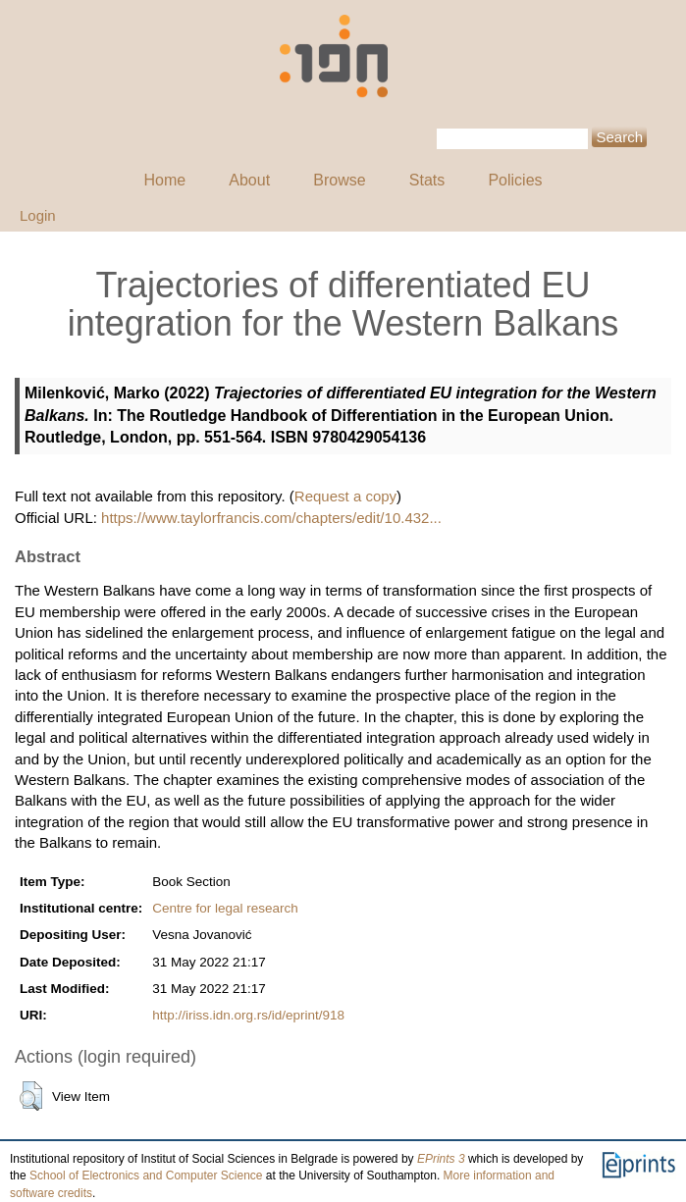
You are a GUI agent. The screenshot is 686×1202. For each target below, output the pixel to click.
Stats (427, 180)
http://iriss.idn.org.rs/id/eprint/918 (248, 1015)
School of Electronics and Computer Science (145, 1175)
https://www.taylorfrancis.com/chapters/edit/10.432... (271, 517)
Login (38, 215)
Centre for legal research (225, 908)
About (249, 180)
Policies (515, 180)
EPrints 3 (441, 1159)
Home (164, 180)
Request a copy (345, 496)
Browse (339, 180)
